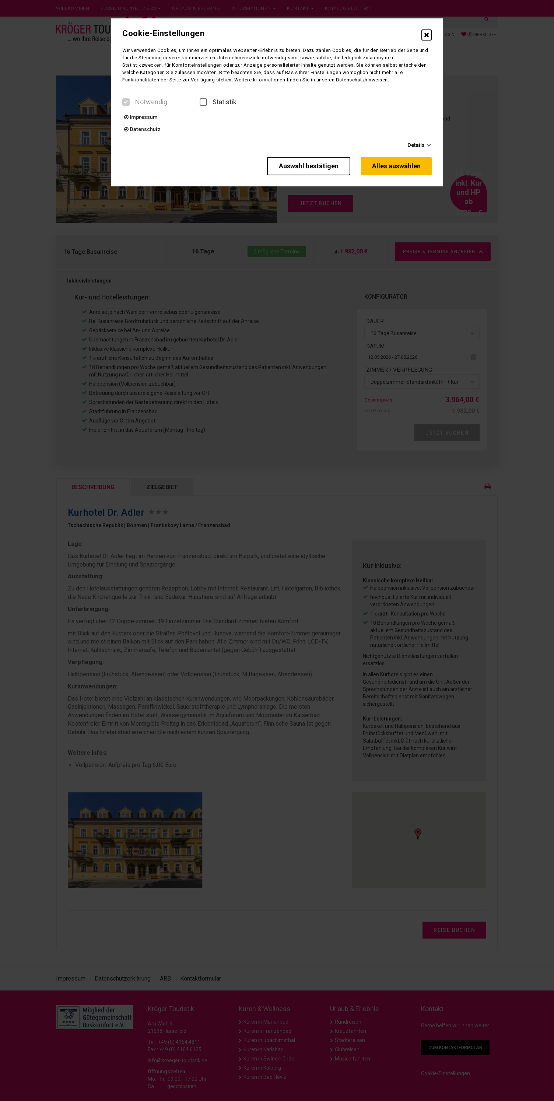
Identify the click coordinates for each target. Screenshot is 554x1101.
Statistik (218, 102)
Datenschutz (142, 129)
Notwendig (144, 102)
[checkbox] (126, 102)
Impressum (141, 117)
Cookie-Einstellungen (163, 33)
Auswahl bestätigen (308, 166)
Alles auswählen (396, 166)
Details (416, 145)
